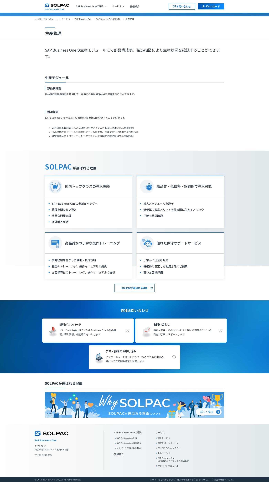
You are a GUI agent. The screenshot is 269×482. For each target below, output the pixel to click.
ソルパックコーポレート (46, 19)
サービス (117, 6)
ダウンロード (212, 6)
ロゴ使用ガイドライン (224, 479)
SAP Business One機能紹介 (108, 19)
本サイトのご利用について (162, 479)
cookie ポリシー (203, 479)
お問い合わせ (183, 6)
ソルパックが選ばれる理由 (128, 448)
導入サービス (164, 438)
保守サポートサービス (168, 443)
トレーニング (164, 453)
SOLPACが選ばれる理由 (134, 288)
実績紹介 (134, 6)
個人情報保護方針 (185, 479)
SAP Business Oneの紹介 (90, 6)
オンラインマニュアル (168, 465)
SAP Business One (83, 19)
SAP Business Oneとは (126, 438)
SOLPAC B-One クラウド (169, 448)
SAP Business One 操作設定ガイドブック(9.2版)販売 (173, 459)
